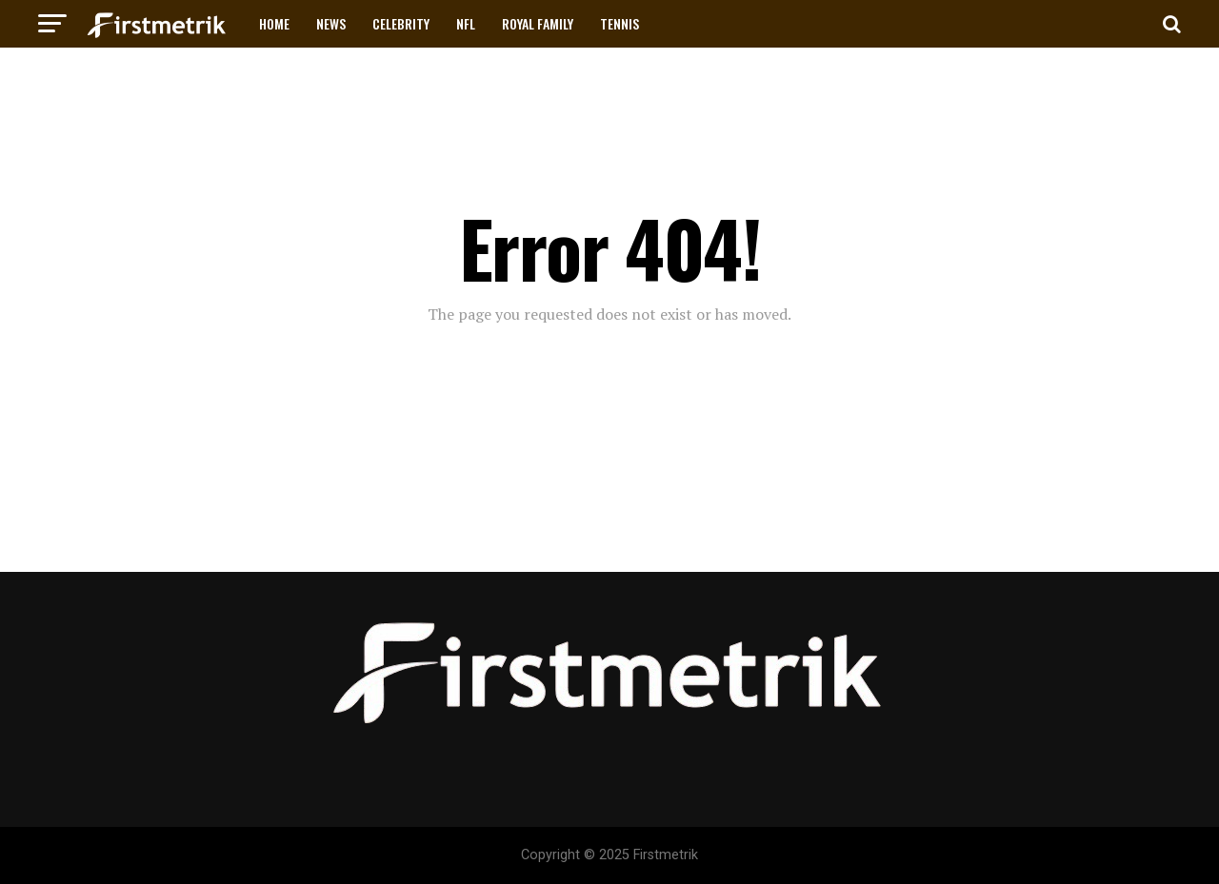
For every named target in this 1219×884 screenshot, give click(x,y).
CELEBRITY (401, 23)
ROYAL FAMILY (537, 23)
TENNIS (619, 23)
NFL (465, 23)
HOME (274, 23)
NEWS (331, 23)
